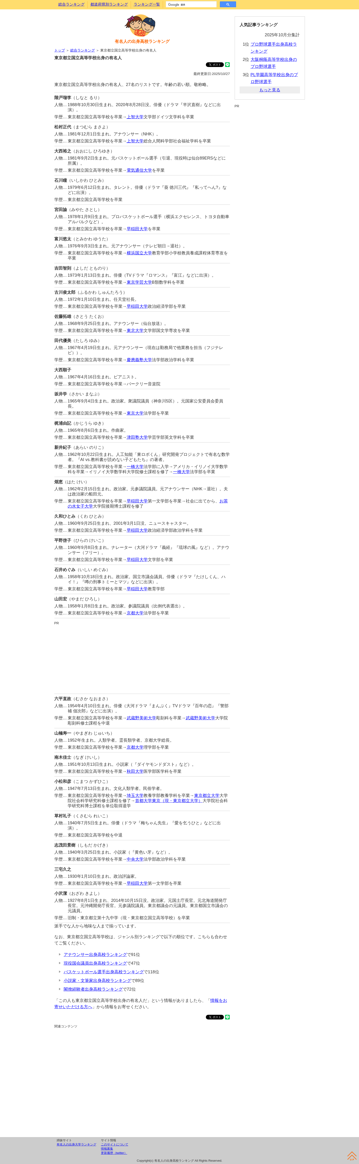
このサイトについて (114, 1144)
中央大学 (135, 859)
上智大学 (135, 117)
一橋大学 (135, 466)
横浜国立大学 (139, 253)
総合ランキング (71, 4)
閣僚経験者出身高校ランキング (93, 989)
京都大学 (135, 613)
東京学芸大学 (139, 282)
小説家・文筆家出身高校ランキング (97, 980)
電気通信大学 (139, 170)
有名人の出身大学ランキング (76, 1144)
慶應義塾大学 (139, 359)
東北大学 (135, 330)
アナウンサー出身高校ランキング (95, 954)
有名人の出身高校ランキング (142, 41)
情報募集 (107, 1148)
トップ (59, 50)
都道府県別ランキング (109, 4)
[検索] (190, 5)
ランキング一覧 (147, 4)
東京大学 (135, 413)
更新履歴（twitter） (114, 1153)
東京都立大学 (206, 795)
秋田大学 (135, 771)
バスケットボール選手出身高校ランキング (104, 972)
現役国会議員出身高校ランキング (95, 963)
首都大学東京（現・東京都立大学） (169, 800)
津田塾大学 (137, 437)
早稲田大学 (137, 229)
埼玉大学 (135, 795)
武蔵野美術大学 (141, 718)
